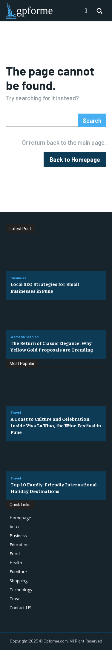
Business (18, 278)
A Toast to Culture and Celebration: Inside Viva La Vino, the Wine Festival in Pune (55, 425)
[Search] (92, 120)
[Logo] (29, 11)
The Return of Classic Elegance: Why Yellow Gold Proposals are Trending (51, 346)
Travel (15, 412)
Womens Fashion (24, 336)
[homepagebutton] (75, 159)
